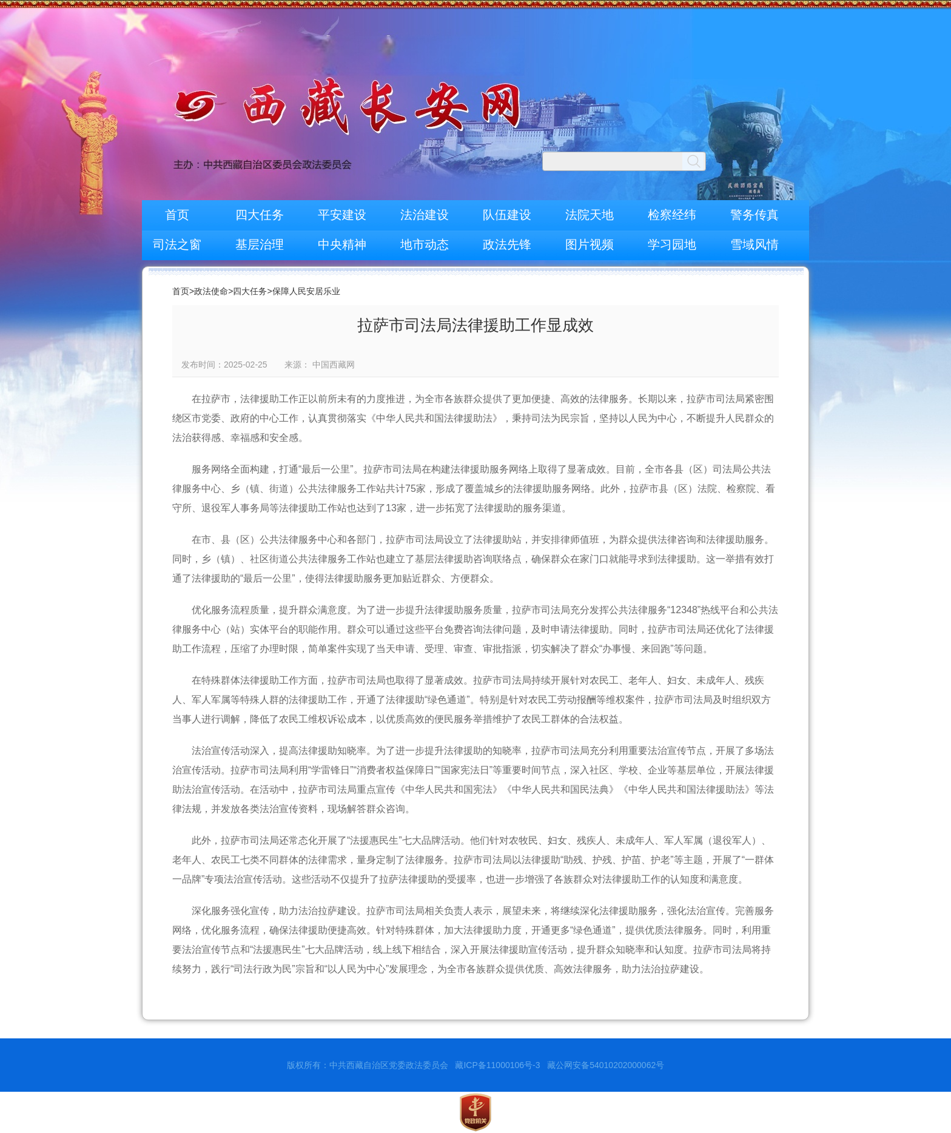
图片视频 (589, 244)
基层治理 (259, 244)
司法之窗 (177, 244)
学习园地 (672, 244)
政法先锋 (507, 244)
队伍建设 (507, 214)
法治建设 (424, 214)
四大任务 (259, 214)
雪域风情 (754, 244)
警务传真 (754, 214)
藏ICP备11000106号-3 (497, 1065)
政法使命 (211, 291)
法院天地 (589, 214)
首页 (177, 214)
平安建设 (342, 214)
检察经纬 (672, 214)
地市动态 (424, 244)
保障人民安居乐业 (306, 291)
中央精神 (342, 244)
